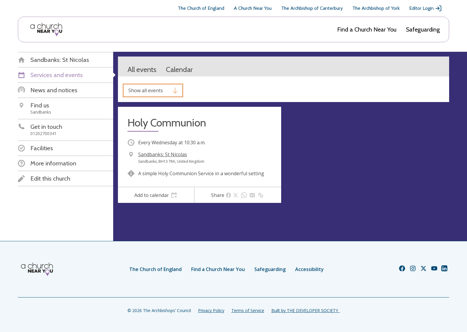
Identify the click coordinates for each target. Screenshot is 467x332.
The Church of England (201, 8)
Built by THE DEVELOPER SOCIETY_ (305, 310)
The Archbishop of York (376, 8)
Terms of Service (247, 310)
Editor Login (425, 8)
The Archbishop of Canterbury (312, 8)
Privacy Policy (211, 310)
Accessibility (309, 269)
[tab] (156, 195)
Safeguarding (423, 29)
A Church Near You (253, 8)
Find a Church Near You (366, 29)
